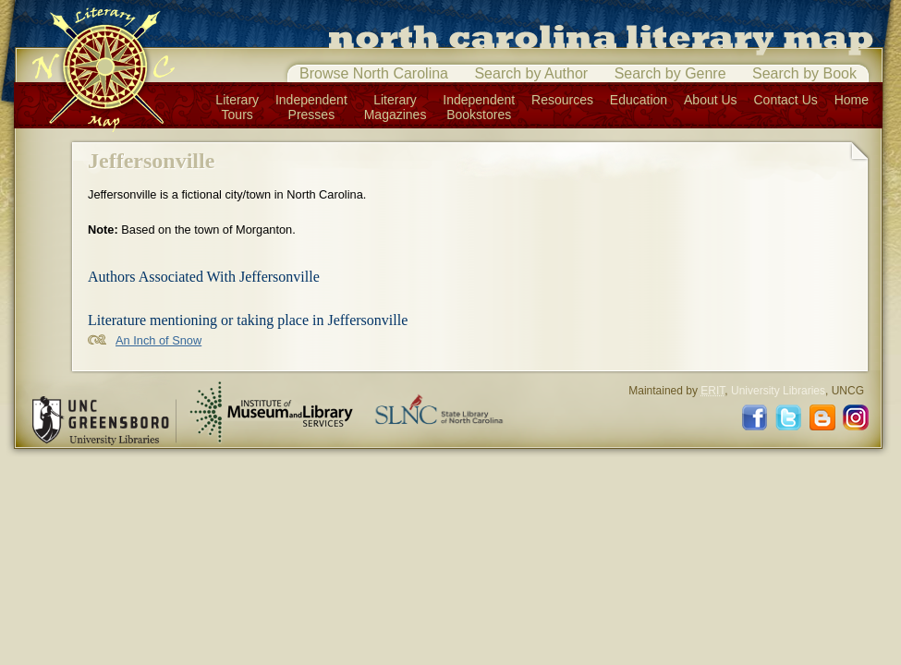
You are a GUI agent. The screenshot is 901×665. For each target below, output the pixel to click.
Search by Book (804, 73)
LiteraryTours (237, 107)
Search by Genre (670, 73)
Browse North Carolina (373, 73)
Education (638, 99)
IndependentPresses (311, 107)
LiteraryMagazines (395, 107)
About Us (710, 99)
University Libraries (778, 390)
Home (851, 99)
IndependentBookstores (479, 107)
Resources (562, 99)
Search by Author (531, 73)
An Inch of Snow (158, 340)
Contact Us (786, 99)
